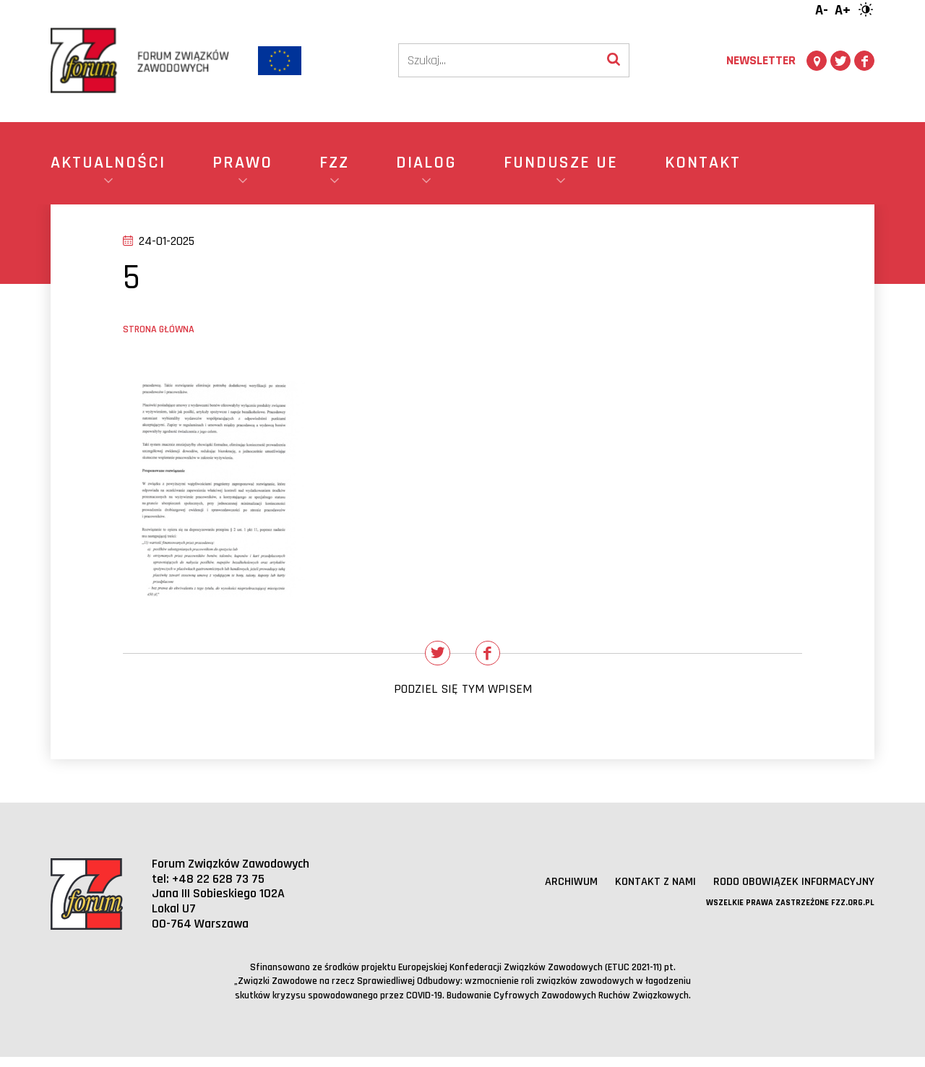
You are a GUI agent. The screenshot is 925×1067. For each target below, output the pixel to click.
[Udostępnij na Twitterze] (433, 658)
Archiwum (548, 891)
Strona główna (158, 329)
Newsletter (761, 60)
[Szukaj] (498, 60)
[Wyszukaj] (613, 60)
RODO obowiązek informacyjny (786, 891)
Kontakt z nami (637, 891)
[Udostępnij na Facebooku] (493, 658)
